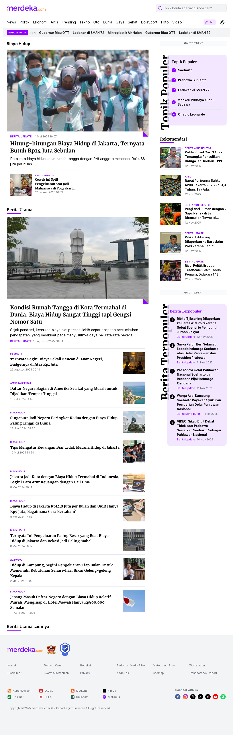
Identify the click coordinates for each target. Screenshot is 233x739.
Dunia (107, 22)
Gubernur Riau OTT (55, 33)
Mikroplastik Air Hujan (126, 33)
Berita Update (186, 336)
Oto (96, 22)
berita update (20, 136)
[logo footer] (25, 649)
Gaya (120, 22)
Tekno (84, 22)
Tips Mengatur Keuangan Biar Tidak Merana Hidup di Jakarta (64, 447)
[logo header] (26, 8)
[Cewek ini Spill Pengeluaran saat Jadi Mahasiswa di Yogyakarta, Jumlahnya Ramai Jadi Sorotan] (21, 185)
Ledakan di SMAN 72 (90, 33)
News (11, 22)
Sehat (132, 22)
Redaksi (85, 665)
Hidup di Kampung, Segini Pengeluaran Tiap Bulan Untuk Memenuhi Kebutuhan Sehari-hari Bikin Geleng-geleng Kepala (61, 570)
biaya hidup (17, 412)
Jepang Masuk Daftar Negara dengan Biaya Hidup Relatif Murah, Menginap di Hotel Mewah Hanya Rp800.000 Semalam (60, 602)
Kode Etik (123, 673)
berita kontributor (198, 148)
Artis (54, 22)
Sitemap (158, 673)
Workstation (197, 665)
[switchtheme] (222, 22)
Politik (24, 22)
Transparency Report (203, 673)
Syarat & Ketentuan (56, 673)
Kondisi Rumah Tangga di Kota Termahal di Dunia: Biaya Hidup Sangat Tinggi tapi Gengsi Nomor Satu (70, 314)
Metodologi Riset (164, 665)
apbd (188, 176)
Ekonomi (40, 22)
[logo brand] (51, 649)
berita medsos (44, 175)
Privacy (85, 673)
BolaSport (149, 22)
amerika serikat (20, 383)
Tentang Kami (52, 665)
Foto (165, 22)
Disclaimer (15, 673)
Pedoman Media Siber (131, 665)
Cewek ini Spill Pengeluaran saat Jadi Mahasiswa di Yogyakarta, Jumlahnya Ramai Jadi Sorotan (55, 188)
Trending (69, 22)
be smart (16, 353)
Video (177, 22)
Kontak (12, 665)
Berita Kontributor (188, 413)
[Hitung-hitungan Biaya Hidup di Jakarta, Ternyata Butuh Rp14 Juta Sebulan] (78, 93)
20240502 (16, 559)
